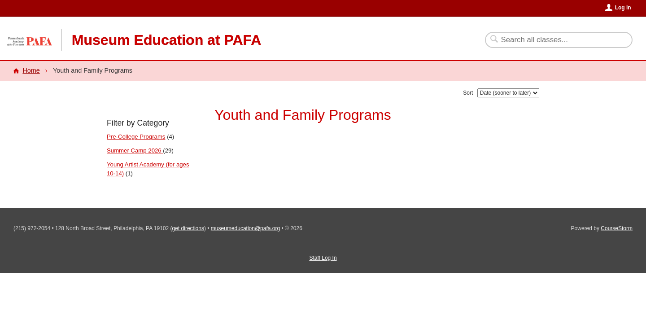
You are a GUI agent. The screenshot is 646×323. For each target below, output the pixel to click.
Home (30, 70)
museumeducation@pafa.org (245, 228)
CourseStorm (617, 228)
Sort (468, 93)
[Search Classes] (553, 40)
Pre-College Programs (136, 136)
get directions (188, 228)
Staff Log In (322, 258)
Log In (623, 7)
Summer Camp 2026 (135, 150)
